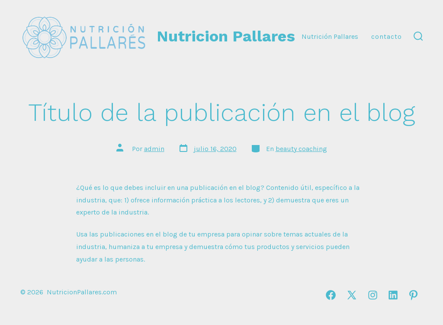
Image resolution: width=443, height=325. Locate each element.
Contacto (386, 36)
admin (154, 149)
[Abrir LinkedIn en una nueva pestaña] (393, 295)
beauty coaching (301, 149)
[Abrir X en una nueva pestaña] (352, 295)
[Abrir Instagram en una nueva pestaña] (372, 295)
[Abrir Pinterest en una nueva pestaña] (413, 295)
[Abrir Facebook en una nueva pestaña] (330, 295)
